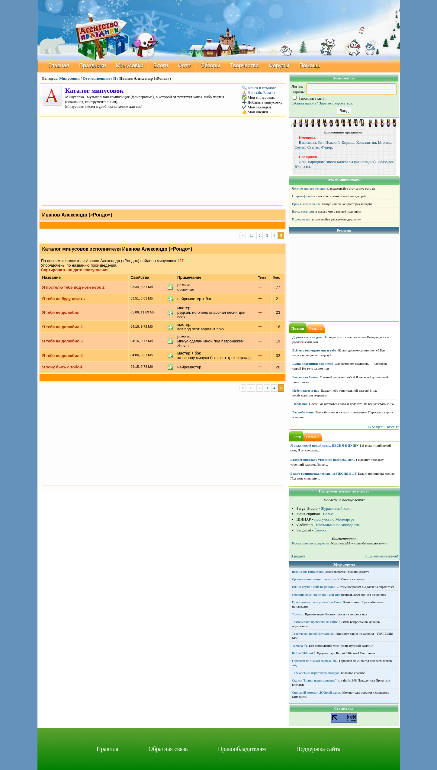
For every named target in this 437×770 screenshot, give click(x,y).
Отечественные (96, 78)
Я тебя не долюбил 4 (62, 355)
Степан (313, 147)
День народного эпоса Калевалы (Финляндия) (337, 161)
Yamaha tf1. (300, 645)
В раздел (298, 556)
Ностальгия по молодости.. (311, 543)
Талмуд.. (298, 614)
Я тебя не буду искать (63, 299)
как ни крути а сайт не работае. (314, 587)
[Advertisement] (162, 160)
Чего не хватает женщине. (310, 188)
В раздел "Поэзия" (383, 427)
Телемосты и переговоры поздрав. (316, 673)
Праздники (92, 66)
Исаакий (333, 142)
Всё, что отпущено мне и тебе (314, 350)
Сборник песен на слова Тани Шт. (316, 594)
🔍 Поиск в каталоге (259, 87)
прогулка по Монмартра (334, 519)
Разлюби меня (302, 412)
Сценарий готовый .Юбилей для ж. (317, 692)
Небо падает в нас (305, 390)
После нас (299, 404)
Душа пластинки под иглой (312, 363)
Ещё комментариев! (381, 556)
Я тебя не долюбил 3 (62, 341)
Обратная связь (168, 749)
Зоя (320, 142)
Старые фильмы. (304, 196)
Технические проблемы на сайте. (315, 622)
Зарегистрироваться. (336, 103)
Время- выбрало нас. (306, 204)
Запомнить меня (309, 98)
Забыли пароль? (304, 103)
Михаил (384, 142)
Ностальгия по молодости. (338, 524)
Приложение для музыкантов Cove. (317, 602)
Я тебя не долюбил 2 (62, 327)
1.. (251, 235)
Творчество (244, 66)
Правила (107, 749)
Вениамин (307, 142)
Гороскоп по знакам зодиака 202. (315, 661)
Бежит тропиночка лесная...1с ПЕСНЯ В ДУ (324, 473)
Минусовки (129, 66)
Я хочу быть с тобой (62, 367)
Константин (366, 142)
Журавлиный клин (336, 508)
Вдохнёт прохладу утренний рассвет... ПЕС (323, 459)
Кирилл (348, 142)
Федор (326, 147)
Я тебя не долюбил (60, 312)
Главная (59, 66)
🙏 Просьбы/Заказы (258, 92)
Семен (300, 147)
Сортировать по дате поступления (75, 270)
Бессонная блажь (305, 377)
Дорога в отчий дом (307, 337)
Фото (184, 66)
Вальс (328, 514)
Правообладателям (242, 749)
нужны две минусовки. (308, 571)
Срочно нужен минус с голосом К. (316, 579)
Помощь (309, 66)
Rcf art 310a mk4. (304, 653)
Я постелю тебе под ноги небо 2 (73, 287)
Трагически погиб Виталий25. (313, 633)
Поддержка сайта (318, 749)
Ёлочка (320, 530)
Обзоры (210, 66)
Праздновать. (301, 219)
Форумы (279, 66)
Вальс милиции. (303, 211)
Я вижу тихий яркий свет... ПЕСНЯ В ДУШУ (325, 445)
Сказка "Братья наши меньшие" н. (316, 680)
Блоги (160, 66)
